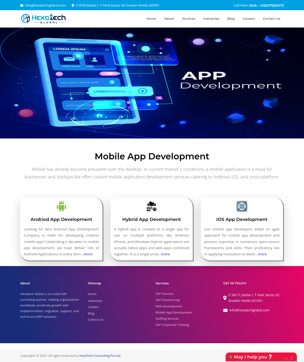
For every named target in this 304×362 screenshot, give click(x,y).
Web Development (169, 306)
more (88, 254)
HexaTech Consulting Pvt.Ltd (99, 355)
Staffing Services (167, 318)
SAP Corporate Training (172, 325)
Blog (231, 18)
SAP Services (165, 293)
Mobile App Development (174, 312)
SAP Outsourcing (168, 300)
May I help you (253, 357)
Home (151, 18)
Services (188, 18)
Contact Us (271, 18)
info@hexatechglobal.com (45, 5)
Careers (249, 18)
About (169, 18)
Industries (211, 18)
